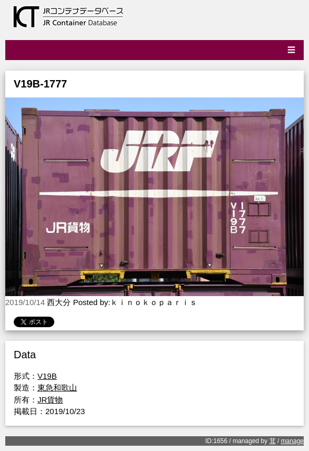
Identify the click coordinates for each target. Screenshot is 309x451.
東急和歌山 (57, 387)
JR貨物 (50, 399)
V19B (47, 375)
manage (292, 441)
